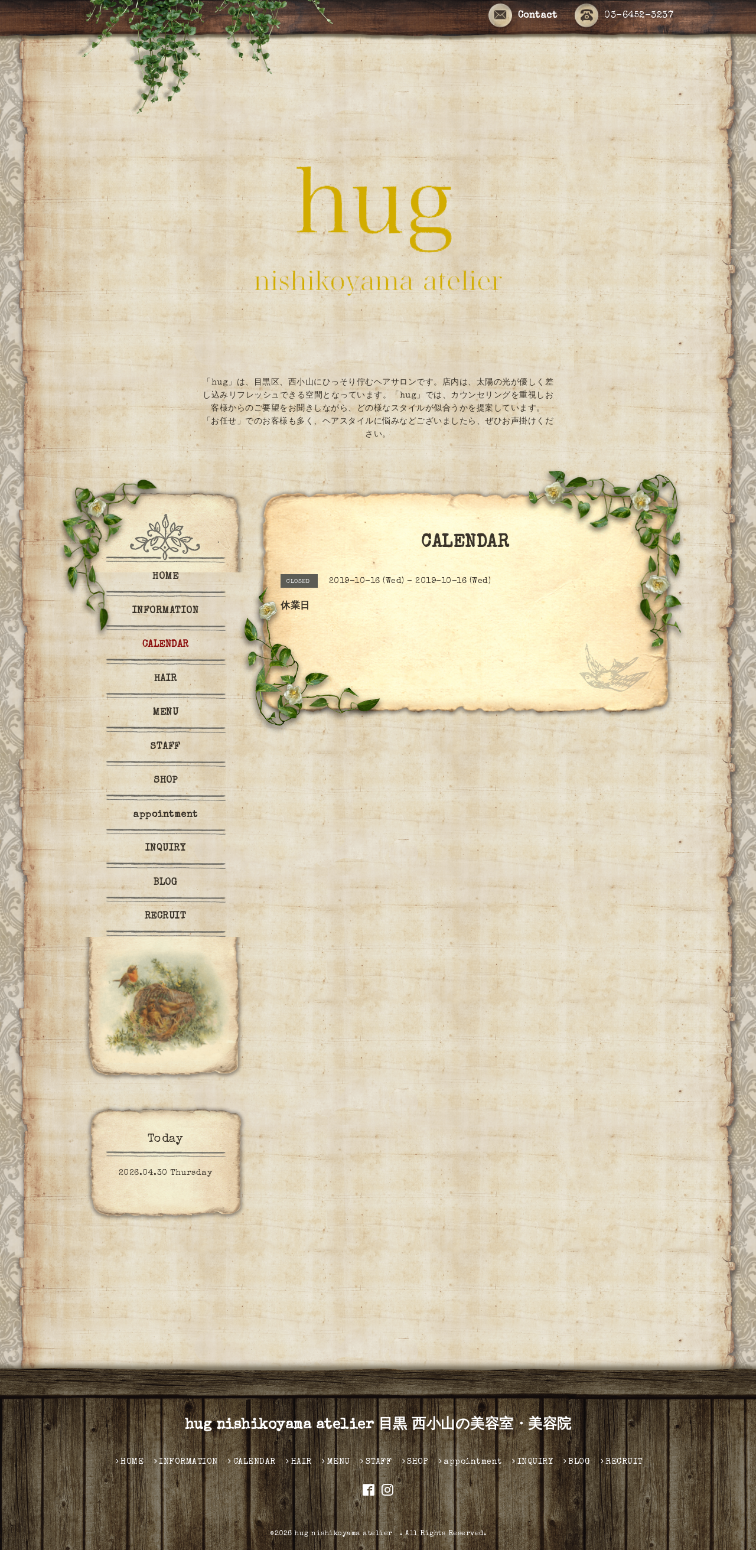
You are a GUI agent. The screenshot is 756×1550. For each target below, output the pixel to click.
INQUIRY (165, 849)
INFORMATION (165, 611)
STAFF (165, 747)
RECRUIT (166, 916)
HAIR (165, 679)
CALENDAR (165, 645)
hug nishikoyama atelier (347, 1534)
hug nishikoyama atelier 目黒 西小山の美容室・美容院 (378, 1425)
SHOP (165, 781)
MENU (165, 713)
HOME (165, 577)
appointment (165, 815)
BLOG (165, 883)
